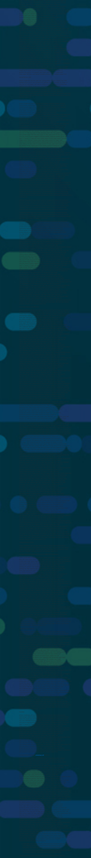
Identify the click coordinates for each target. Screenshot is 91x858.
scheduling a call (39, 755)
